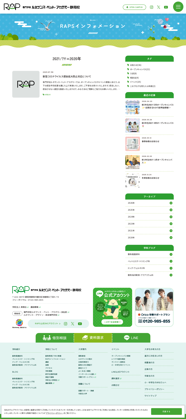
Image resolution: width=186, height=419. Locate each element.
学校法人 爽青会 (19, 307)
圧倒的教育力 (83, 362)
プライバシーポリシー (154, 389)
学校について (51, 349)
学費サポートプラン (86, 377)
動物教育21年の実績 (53, 356)
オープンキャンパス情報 (120, 356)
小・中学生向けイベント (120, 365)
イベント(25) (135, 81)
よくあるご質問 (84, 371)
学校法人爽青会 (51, 380)
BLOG (15, 371)
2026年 (131, 202)
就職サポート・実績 (86, 390)
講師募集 (34, 307)
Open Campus (136, 7)
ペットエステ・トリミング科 (139, 261)
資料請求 (115, 378)
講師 (47, 362)
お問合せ (115, 385)
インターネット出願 (86, 374)
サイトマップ (150, 395)
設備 (47, 365)
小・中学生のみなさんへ (155, 382)
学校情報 (48, 371)
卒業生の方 (149, 375)
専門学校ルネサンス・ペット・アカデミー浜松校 (45, 312)
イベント (115, 349)
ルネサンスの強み (85, 359)
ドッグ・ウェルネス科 (136, 268)
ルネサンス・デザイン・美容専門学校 (40, 314)
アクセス (48, 368)
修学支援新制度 (51, 374)
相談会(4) (134, 77)
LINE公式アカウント (120, 371)
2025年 (131, 209)
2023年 (131, 223)
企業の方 (148, 369)
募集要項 (81, 356)
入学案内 (82, 349)
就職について (84, 383)
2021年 (131, 230)
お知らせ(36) (135, 65)
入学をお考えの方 (152, 349)
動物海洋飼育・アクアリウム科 (140, 275)
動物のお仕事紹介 (85, 365)
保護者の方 (149, 362)
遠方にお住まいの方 (153, 355)
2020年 (131, 237)
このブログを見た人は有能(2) (143, 86)
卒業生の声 (82, 393)
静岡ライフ (82, 368)
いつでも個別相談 (118, 359)
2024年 (131, 216)
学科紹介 (16, 349)
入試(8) (133, 73)
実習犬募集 (49, 377)
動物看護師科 (134, 254)
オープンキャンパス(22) (140, 69)
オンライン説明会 (118, 362)
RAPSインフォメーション (55, 359)
